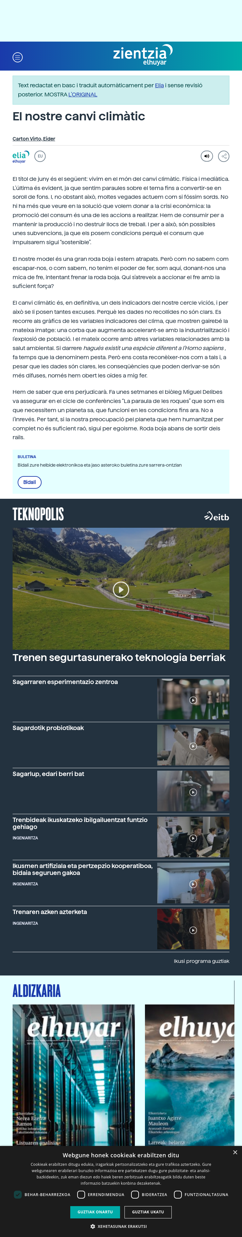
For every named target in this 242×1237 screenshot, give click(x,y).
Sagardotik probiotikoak (48, 728)
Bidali (29, 482)
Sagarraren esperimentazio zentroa (65, 682)
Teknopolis (38, 513)
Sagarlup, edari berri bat (48, 774)
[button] (18, 57)
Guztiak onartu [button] (95, 1212)
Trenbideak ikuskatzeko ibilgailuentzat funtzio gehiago (80, 823)
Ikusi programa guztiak (201, 961)
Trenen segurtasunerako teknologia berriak (119, 658)
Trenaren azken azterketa (50, 912)
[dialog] (121, 1191)
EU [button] (40, 156)
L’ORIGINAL (82, 94)
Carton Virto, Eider (34, 139)
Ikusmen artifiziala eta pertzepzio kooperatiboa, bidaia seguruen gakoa (83, 869)
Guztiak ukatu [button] (148, 1212)
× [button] (235, 1152)
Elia (159, 85)
